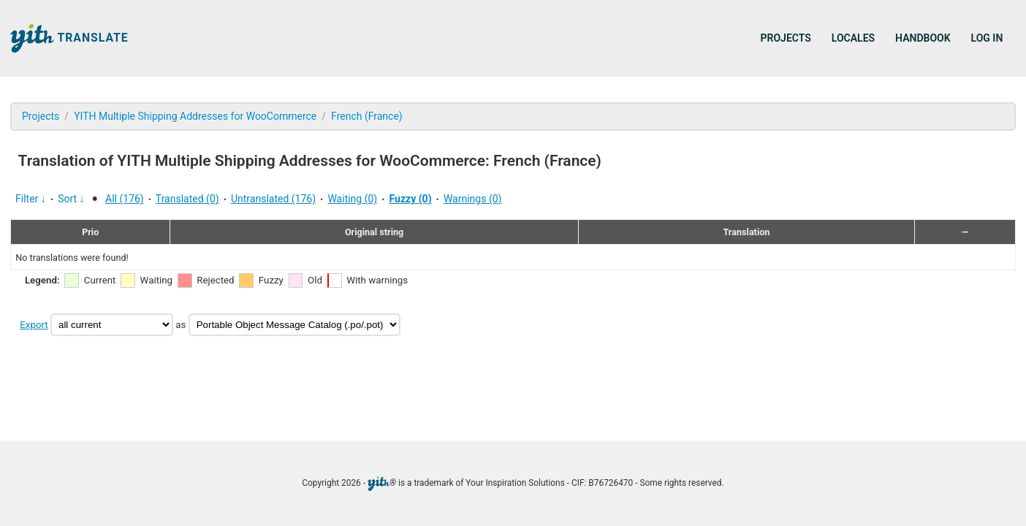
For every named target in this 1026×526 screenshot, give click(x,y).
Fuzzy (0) (411, 199)
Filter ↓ (30, 199)
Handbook (922, 38)
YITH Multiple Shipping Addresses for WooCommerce (195, 116)
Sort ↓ (71, 199)
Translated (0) (187, 199)
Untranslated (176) (273, 199)
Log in (987, 38)
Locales (853, 38)
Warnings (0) (473, 199)
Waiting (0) (352, 199)
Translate (69, 38)
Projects (786, 38)
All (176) (124, 199)
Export (34, 324)
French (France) (367, 116)
